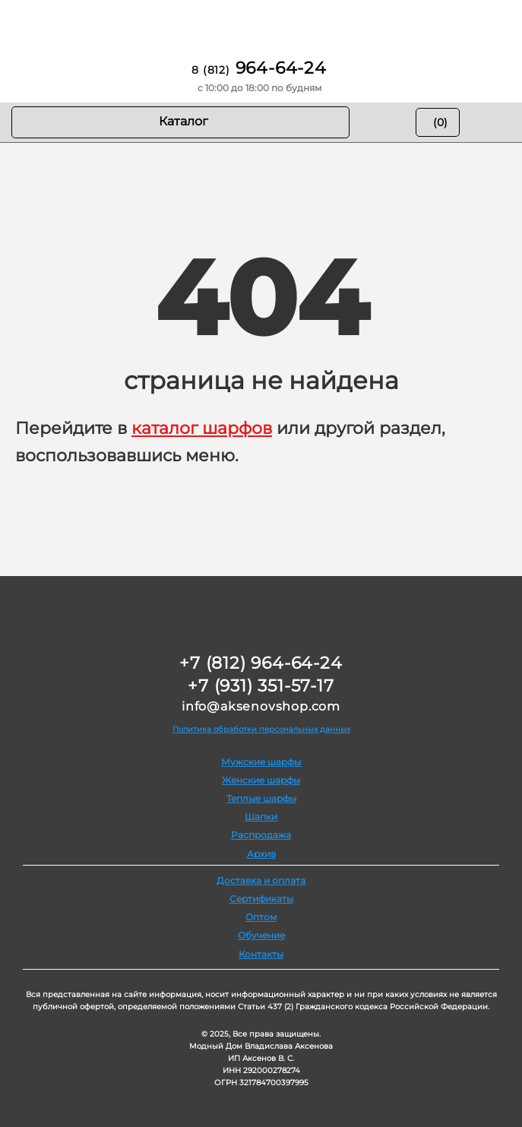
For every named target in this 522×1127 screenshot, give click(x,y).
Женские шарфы (261, 780)
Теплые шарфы (261, 798)
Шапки (261, 816)
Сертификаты (261, 898)
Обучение (261, 935)
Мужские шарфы (261, 762)
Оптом (261, 917)
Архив (261, 853)
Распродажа (261, 835)
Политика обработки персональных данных (261, 729)
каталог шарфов (201, 428)
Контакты (261, 954)
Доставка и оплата (261, 880)
